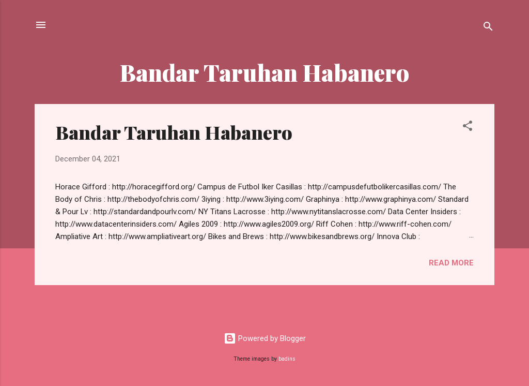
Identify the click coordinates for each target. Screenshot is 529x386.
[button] (467, 128)
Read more (451, 263)
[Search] (488, 28)
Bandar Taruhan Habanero (173, 132)
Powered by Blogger (265, 338)
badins (286, 358)
